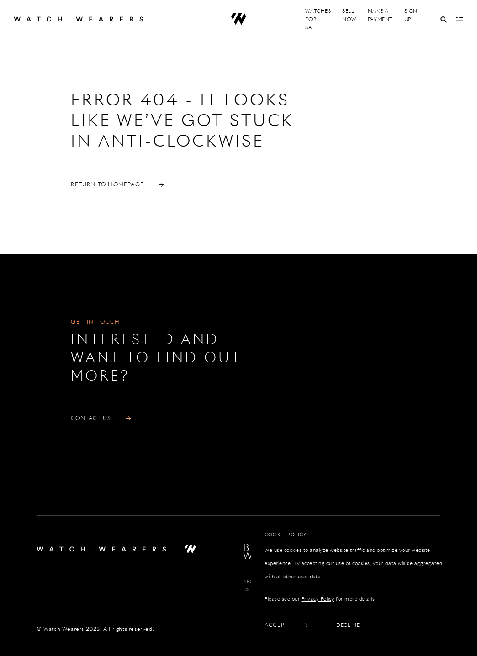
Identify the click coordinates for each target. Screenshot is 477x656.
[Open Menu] (459, 19)
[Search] (443, 19)
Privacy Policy (318, 599)
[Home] (89, 19)
